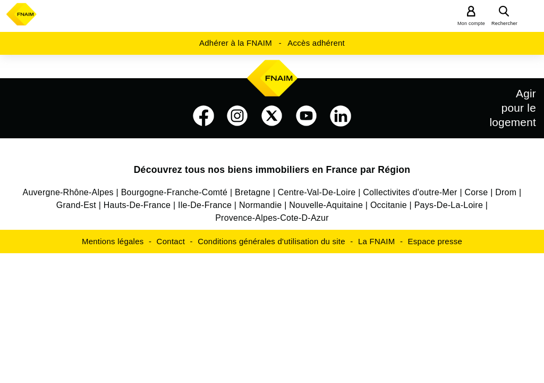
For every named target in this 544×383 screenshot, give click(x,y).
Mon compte (471, 23)
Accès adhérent (316, 42)
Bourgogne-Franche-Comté (174, 192)
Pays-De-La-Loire (448, 205)
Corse (476, 192)
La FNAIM (376, 241)
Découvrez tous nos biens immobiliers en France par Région (272, 169)
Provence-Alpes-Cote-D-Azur (272, 217)
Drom (505, 192)
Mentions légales (113, 241)
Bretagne (252, 192)
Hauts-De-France (137, 205)
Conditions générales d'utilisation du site (271, 241)
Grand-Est (76, 205)
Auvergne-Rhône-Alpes (68, 192)
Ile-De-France (205, 205)
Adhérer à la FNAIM (235, 42)
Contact (171, 241)
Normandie (260, 205)
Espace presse (435, 241)
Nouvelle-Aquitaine (326, 205)
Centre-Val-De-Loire (317, 192)
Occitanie (388, 205)
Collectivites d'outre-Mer (410, 192)
